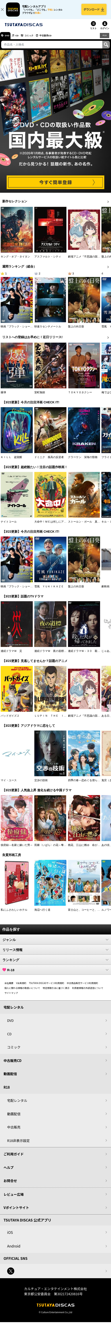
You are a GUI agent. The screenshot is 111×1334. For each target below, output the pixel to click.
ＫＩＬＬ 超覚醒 (11, 460)
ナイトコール (9, 524)
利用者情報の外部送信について (87, 990)
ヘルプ (9, 1170)
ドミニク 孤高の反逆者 (49, 460)
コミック (35, 38)
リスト (93, 31)
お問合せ (10, 1183)
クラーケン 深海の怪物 (82, 460)
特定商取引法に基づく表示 (56, 990)
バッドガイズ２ (10, 718)
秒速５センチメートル (47, 329)
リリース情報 (55, 953)
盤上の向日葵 (76, 329)
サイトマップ (11, 995)
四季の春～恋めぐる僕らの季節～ (88, 783)
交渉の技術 (41, 783)
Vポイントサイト (16, 1210)
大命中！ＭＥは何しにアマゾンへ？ (55, 524)
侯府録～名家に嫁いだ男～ (17, 848)
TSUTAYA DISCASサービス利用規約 (46, 986)
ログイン (104, 31)
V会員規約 (21, 986)
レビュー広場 (14, 1197)
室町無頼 (39, 395)
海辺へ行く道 (42, 912)
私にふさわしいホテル (14, 912)
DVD (8, 38)
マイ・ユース (9, 783)
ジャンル (55, 942)
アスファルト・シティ (47, 259)
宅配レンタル (17, 1103)
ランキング (55, 963)
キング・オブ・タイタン (15, 259)
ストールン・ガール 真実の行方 (88, 524)
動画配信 (10, 1076)
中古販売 (14, 1130)
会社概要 (8, 986)
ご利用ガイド (14, 1157)
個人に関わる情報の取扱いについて (22, 990)
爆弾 (3, 395)
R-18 (55, 973)
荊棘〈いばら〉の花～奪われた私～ (55, 848)
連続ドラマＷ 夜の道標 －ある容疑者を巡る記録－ (66, 654)
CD (21, 38)
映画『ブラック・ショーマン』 (19, 329)
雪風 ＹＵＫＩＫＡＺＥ (49, 589)
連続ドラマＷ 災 (11, 654)
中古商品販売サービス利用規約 (82, 986)
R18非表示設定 (18, 1143)
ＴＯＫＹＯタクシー (80, 395)
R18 (104, 38)
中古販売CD (54, 38)
